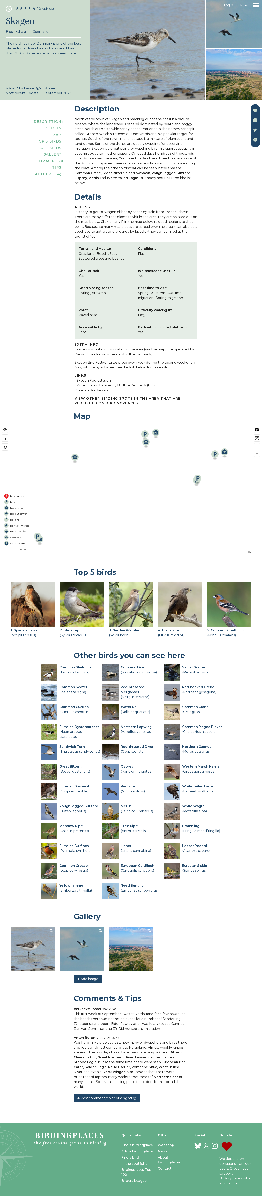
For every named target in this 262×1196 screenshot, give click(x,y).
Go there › (48, 174)
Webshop (166, 1145)
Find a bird (130, 1157)
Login (228, 5)
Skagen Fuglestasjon (93, 380)
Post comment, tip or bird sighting (106, 1098)
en (240, 5)
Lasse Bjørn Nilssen (40, 88)
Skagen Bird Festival (93, 390)
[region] (131, 490)
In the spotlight (134, 1164)
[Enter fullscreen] (257, 438)
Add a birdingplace (137, 1151)
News (162, 1151)
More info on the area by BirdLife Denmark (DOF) (116, 385)
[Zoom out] (257, 454)
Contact (164, 1168)
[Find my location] (5, 430)
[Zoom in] (257, 447)
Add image (87, 979)
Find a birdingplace (137, 1145)
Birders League (134, 1181)
